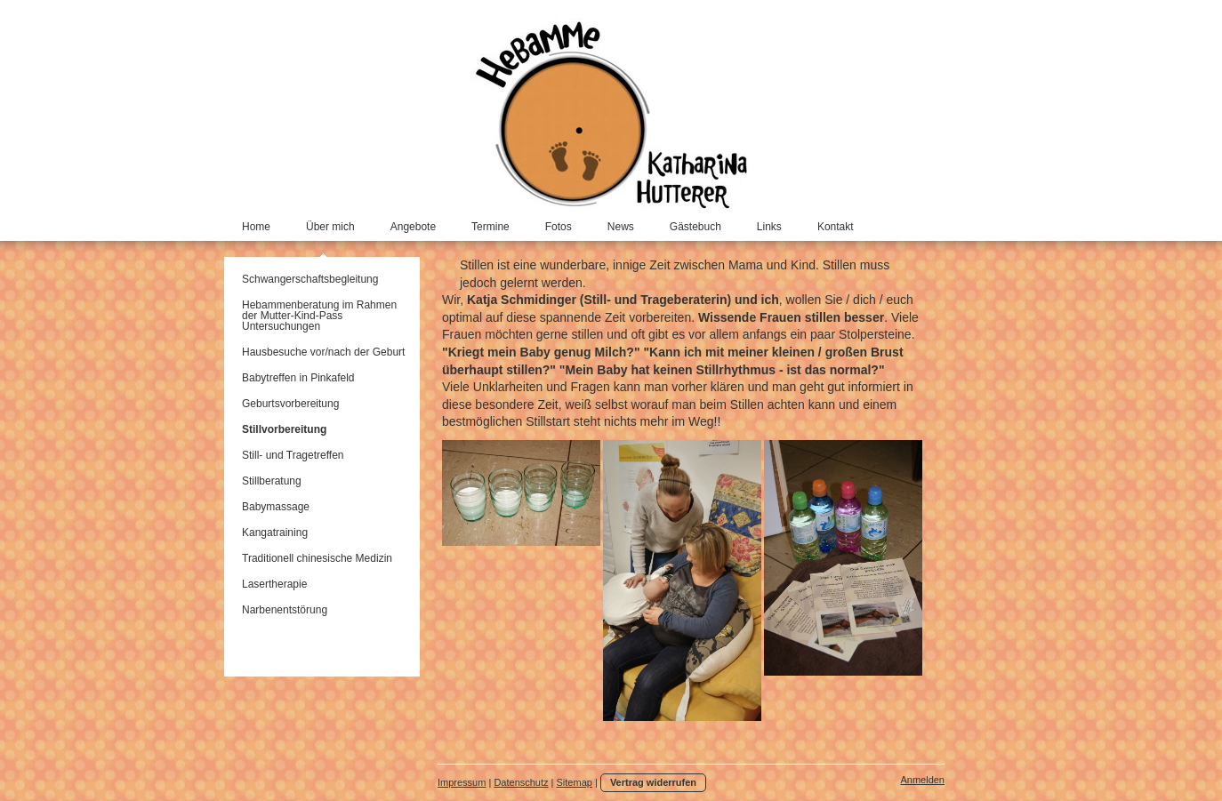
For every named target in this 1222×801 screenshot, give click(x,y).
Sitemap (574, 782)
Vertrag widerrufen (653, 782)
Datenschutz (521, 782)
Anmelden (922, 779)
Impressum (462, 782)
